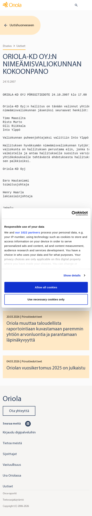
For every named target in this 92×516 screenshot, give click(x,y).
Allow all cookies (46, 287)
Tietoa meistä (12, 443)
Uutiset (21, 46)
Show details (72, 275)
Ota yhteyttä (19, 411)
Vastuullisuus (12, 465)
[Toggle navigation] (86, 5)
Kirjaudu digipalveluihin (19, 432)
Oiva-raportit (10, 493)
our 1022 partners (27, 232)
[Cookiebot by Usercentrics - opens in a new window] (71, 213)
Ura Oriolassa (12, 475)
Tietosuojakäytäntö (13, 499)
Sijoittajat (10, 454)
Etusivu (7, 46)
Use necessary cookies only (45, 299)
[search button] (74, 5)
